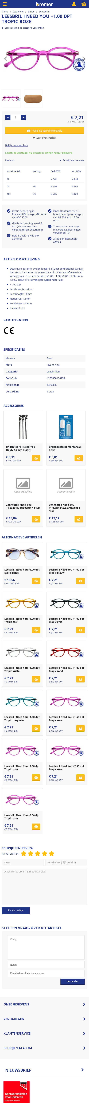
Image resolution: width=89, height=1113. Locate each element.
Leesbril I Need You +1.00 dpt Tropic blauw (66, 571)
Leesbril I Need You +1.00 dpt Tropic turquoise (22, 718)
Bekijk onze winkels (16, 145)
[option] (44, 58)
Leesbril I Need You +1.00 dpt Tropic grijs (66, 620)
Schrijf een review (72, 160)
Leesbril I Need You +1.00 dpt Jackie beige (22, 571)
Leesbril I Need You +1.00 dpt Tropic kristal (22, 669)
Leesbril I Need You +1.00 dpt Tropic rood (66, 669)
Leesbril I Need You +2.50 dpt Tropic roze (66, 767)
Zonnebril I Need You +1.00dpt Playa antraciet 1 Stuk (64, 508)
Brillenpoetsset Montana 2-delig (65, 448)
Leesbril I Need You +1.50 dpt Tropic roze (66, 718)
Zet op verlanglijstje (44, 137)
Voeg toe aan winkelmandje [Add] (44, 130)
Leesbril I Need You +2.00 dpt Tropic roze (22, 767)
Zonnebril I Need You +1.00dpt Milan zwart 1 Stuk (23, 506)
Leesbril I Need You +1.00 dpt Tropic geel (22, 620)
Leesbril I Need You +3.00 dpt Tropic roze (22, 817)
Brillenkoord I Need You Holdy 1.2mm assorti (20, 448)
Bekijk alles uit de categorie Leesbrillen (23, 27)
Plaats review (15, 910)
